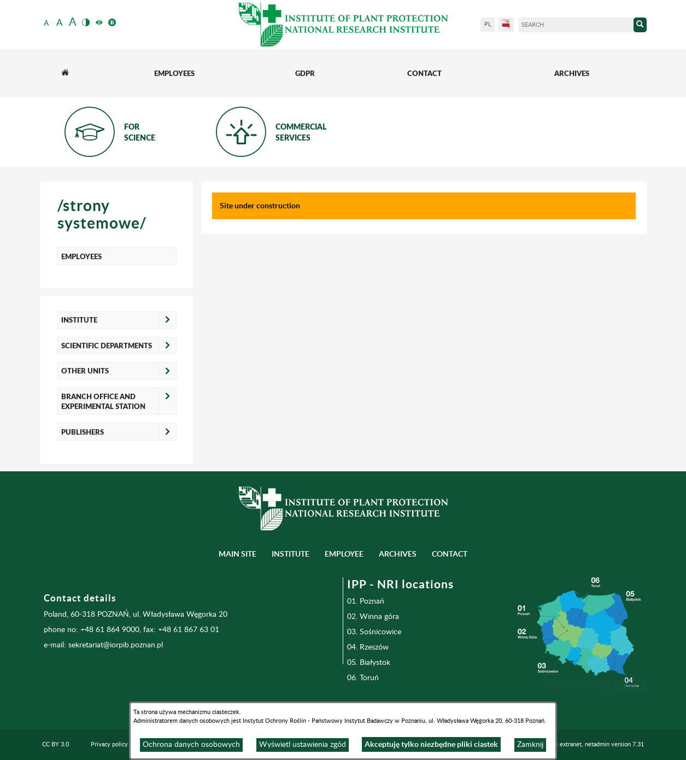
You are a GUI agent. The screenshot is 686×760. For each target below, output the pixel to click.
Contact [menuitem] (449, 553)
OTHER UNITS (85, 371)
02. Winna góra (373, 617)
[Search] (576, 25)
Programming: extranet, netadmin (582, 744)
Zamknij (530, 745)
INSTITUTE (79, 320)
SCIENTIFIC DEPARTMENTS (106, 345)
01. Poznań (365, 601)
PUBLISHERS (82, 432)
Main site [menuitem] (237, 553)
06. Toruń (363, 678)
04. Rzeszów (368, 647)
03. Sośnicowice (374, 632)
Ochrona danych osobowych (191, 745)
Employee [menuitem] (344, 553)
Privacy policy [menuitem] (109, 744)
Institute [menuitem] (290, 553)
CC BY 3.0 (55, 744)
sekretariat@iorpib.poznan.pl (115, 645)
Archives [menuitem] (398, 553)
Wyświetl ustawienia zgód (302, 745)
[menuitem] (65, 73)
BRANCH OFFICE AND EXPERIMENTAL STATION (103, 401)
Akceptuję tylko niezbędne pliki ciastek (431, 744)
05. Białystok (368, 663)
